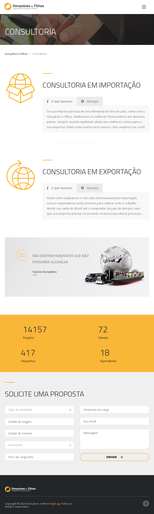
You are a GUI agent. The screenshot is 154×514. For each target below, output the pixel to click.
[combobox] (39, 410)
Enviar (114, 457)
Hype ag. (55, 503)
